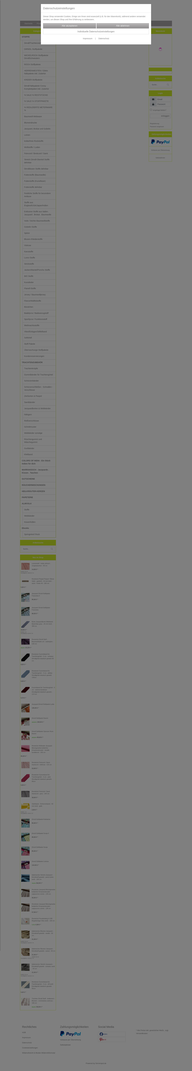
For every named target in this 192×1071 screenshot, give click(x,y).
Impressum (87, 38)
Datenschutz (103, 38)
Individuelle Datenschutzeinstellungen (96, 31)
